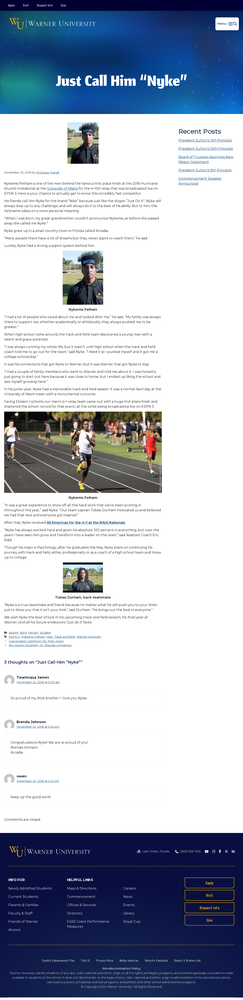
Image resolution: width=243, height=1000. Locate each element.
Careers (129, 888)
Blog (23, 632)
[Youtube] (207, 852)
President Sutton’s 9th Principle (205, 170)
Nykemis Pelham (33, 636)
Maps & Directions (81, 888)
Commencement (81, 897)
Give (63, 5)
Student (45, 632)
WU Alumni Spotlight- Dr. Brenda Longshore (40, 645)
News (127, 897)
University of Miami (62, 188)
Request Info (45, 5)
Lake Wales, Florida (155, 851)
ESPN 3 (14, 636)
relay (49, 636)
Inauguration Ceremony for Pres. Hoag (36, 641)
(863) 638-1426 (190, 851)
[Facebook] (220, 852)
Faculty (33, 632)
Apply (11, 5)
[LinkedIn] (233, 852)
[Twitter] (226, 852)
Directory (75, 913)
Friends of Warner (23, 922)
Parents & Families (23, 905)
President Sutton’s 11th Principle (205, 140)
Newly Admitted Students (30, 888)
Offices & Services (81, 905)
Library (128, 913)
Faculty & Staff (20, 913)
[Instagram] (213, 852)
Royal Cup (131, 922)
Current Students (23, 897)
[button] (227, 23)
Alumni (13, 632)
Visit (26, 5)
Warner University (88, 636)
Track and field (65, 636)
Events (129, 905)
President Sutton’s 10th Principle (205, 149)
